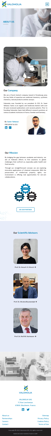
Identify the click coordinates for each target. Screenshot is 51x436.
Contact (5, 424)
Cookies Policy (43, 421)
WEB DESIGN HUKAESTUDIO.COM (25, 433)
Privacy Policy (43, 418)
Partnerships (7, 418)
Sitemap (45, 415)
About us (5, 415)
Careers (5, 421)
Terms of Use (43, 424)
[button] (47, 4)
